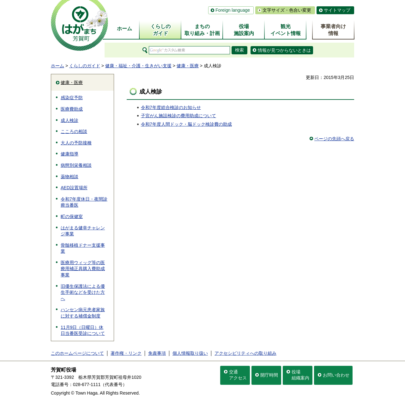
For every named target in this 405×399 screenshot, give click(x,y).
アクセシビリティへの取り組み (245, 353)
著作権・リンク (126, 353)
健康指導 (69, 153)
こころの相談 (74, 131)
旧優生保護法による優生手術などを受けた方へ (83, 292)
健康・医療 (188, 65)
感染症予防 (72, 97)
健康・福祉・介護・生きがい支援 (138, 65)
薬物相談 (69, 176)
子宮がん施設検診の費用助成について (178, 115)
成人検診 (69, 120)
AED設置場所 (74, 187)
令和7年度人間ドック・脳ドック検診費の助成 (186, 124)
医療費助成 (72, 109)
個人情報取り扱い (190, 353)
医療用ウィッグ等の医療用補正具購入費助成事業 (83, 268)
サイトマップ (337, 10)
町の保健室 (72, 216)
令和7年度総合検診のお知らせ (171, 107)
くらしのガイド (84, 65)
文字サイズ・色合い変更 (287, 10)
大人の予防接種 (76, 142)
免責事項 (157, 353)
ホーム (57, 65)
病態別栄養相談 (76, 165)
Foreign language (232, 10)
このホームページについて (77, 353)
